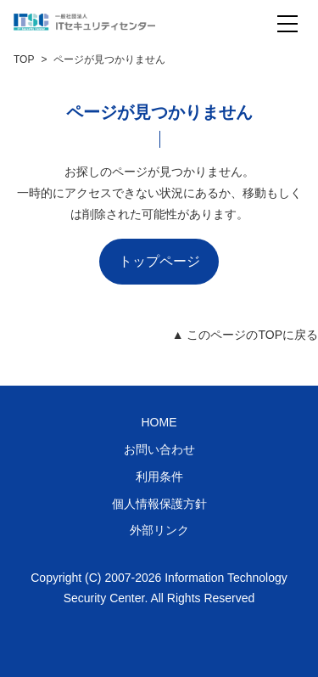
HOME (159, 422)
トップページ (159, 261)
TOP (24, 59)
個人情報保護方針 (159, 504)
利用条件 (159, 476)
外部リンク (159, 530)
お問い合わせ (159, 449)
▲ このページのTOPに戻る (245, 334)
